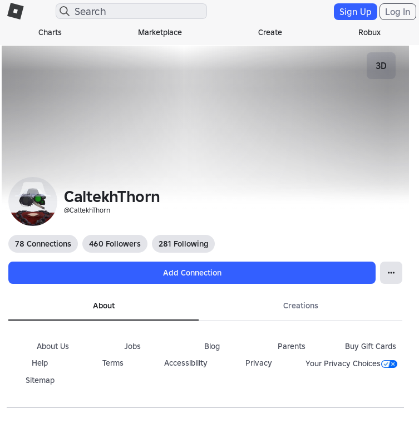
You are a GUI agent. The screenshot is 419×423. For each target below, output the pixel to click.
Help (40, 363)
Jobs (132, 346)
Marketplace (160, 32)
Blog (212, 346)
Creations (300, 306)
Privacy (258, 363)
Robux (369, 32)
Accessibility (186, 363)
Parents (291, 346)
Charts (50, 32)
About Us (53, 346)
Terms (113, 363)
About (104, 306)
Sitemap (40, 380)
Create (270, 32)
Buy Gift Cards (370, 346)
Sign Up (355, 11)
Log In (398, 11)
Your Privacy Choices (351, 363)
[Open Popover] (391, 273)
